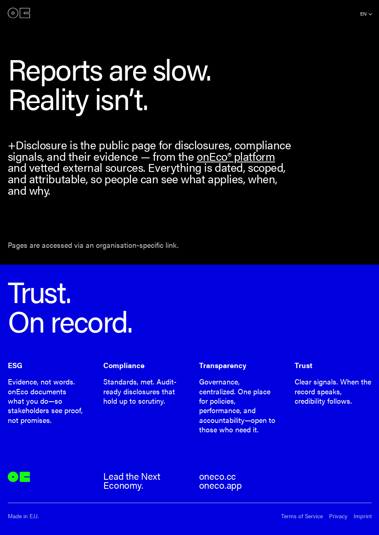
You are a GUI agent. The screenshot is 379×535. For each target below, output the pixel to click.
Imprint (363, 516)
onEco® (19, 13)
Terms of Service (302, 516)
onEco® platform (236, 156)
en (363, 13)
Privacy (338, 516)
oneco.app (220, 485)
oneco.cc (217, 476)
